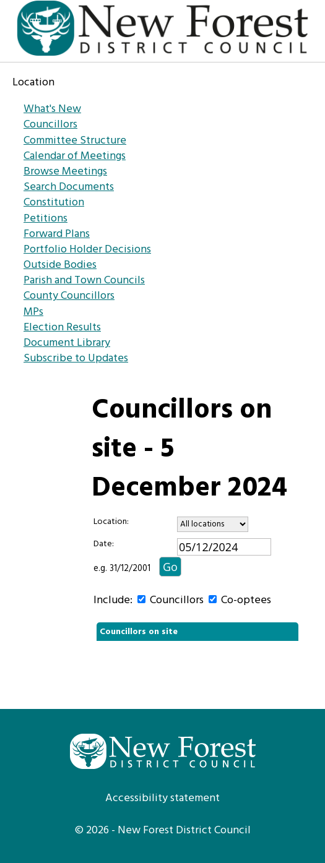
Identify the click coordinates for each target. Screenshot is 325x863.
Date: (103, 544)
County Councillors (69, 296)
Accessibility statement (162, 798)
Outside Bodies (60, 265)
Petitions (45, 219)
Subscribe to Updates (76, 358)
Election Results (62, 328)
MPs (33, 312)
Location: (111, 522)
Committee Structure (75, 141)
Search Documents (69, 187)
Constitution (54, 203)
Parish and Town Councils (84, 281)
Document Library (67, 343)
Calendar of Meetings (75, 156)
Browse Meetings (65, 172)
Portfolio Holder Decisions (87, 250)
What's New (52, 109)
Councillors (50, 125)
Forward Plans (57, 234)
